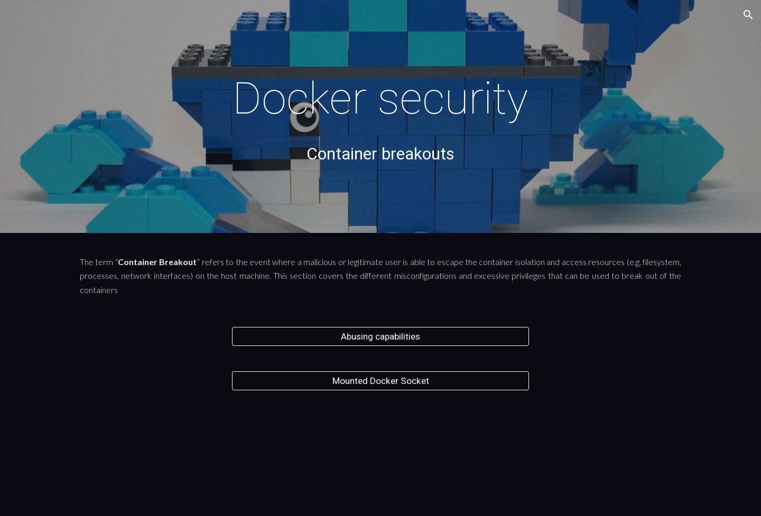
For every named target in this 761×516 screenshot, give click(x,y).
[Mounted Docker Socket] (380, 381)
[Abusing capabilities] (380, 337)
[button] (748, 14)
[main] (380, 98)
